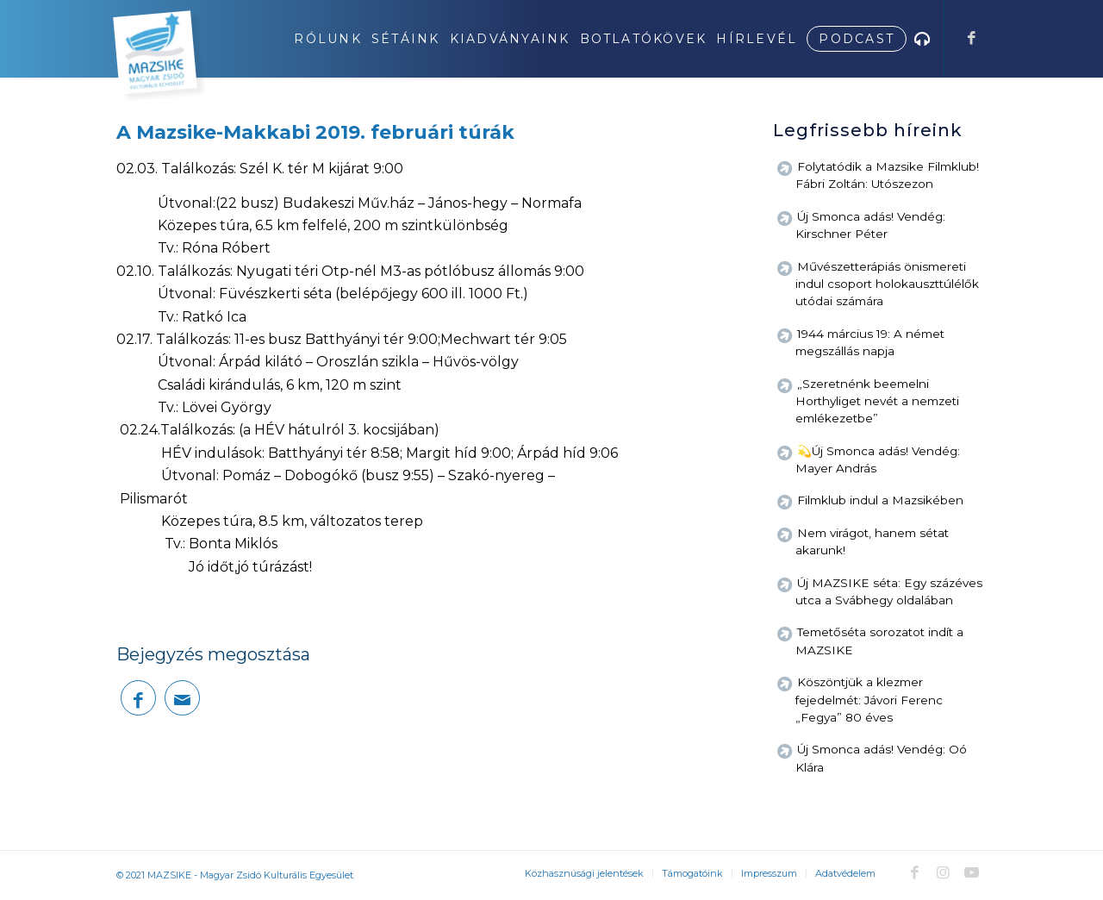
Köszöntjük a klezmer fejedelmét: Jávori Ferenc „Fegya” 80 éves (869, 699)
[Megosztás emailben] (182, 698)
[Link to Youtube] (971, 872)
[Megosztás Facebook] (138, 698)
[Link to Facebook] (971, 38)
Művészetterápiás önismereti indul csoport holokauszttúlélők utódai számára (887, 284)
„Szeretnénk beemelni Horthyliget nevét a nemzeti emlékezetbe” (877, 401)
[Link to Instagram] (943, 872)
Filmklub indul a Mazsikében (880, 500)
